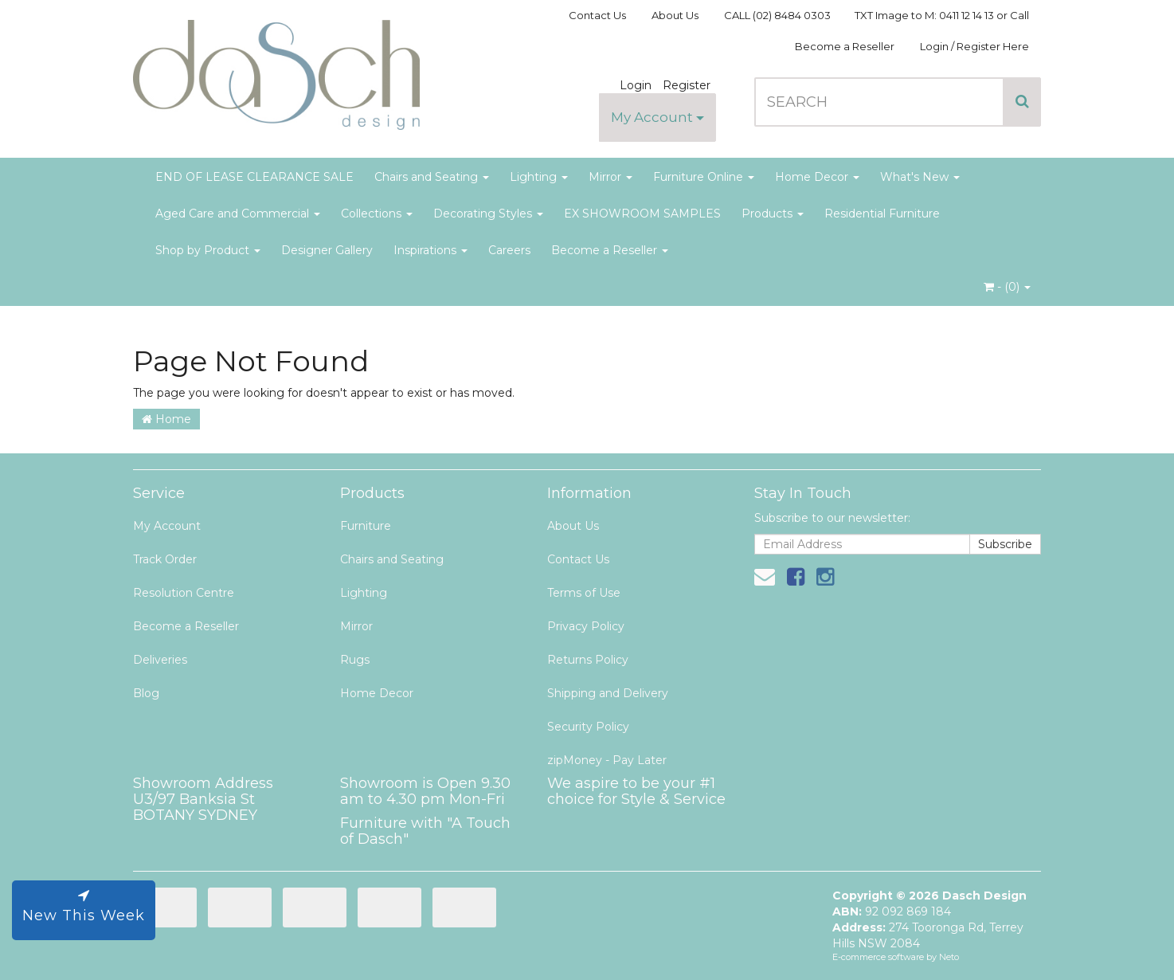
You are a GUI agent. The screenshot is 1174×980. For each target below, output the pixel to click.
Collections (377, 213)
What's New (920, 177)
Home (166, 419)
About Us (675, 15)
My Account (657, 117)
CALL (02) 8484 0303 (777, 15)
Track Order (165, 559)
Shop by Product (207, 250)
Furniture (365, 526)
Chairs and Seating (431, 177)
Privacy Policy (585, 626)
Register (686, 85)
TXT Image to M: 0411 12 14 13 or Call (942, 15)
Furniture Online (703, 177)
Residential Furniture (882, 213)
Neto (949, 956)
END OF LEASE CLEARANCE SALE (254, 177)
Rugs (355, 660)
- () (1007, 287)
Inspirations (430, 250)
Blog (146, 693)
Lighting (539, 177)
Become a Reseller (844, 46)
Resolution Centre (183, 593)
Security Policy (588, 726)
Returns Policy (587, 660)
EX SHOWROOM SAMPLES (642, 213)
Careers (509, 250)
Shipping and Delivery (607, 693)
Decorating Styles (488, 213)
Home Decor (817, 177)
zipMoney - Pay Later (607, 760)
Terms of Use (583, 593)
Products (773, 213)
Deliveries (160, 660)
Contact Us (597, 15)
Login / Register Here (974, 46)
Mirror (610, 177)
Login (636, 85)
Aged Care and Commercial (237, 213)
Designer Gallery (327, 250)
